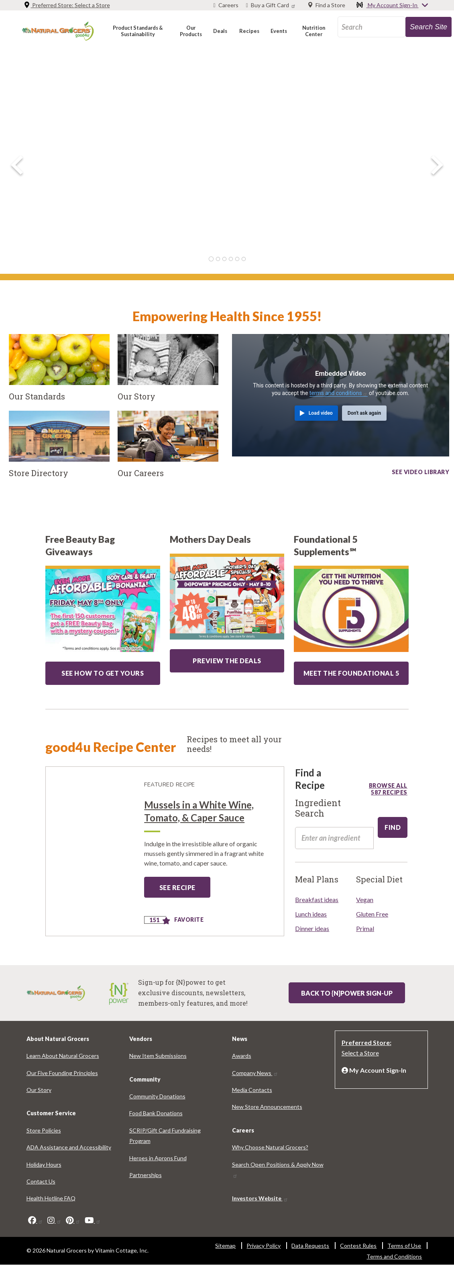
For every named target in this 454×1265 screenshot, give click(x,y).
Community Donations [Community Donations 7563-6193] (157, 1096)
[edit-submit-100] (392, 827)
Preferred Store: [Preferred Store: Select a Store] (67, 5)
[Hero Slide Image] (227, 162)
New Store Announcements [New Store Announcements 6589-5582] (267, 1106)
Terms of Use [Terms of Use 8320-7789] (404, 1245)
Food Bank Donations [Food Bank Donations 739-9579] (156, 1113)
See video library (421, 471)
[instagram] (54, 1220)
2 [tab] (218, 259)
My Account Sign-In (392, 6)
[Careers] (226, 5)
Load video (321, 413)
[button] (138, 31)
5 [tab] (237, 259)
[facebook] (35, 1220)
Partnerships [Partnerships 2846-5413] (145, 1174)
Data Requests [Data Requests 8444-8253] (310, 1245)
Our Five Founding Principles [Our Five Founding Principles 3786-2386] (62, 1072)
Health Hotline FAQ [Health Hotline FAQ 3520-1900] (50, 1198)
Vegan (364, 899)
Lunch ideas (311, 914)
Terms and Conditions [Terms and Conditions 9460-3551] (394, 1256)
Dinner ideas (312, 928)
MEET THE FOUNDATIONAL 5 (351, 673)
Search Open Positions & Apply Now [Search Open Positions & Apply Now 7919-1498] (278, 1170)
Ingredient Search (318, 808)
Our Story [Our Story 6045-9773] (38, 1089)
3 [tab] (224, 259)
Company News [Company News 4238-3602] (255, 1072)
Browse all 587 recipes (388, 785)
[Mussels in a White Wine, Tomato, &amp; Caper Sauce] (92, 851)
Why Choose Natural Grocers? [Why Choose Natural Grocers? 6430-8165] (270, 1147)
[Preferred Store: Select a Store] (381, 1047)
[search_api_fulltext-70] (371, 26)
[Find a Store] (326, 5)
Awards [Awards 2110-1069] (241, 1055)
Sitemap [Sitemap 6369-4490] (225, 1245)
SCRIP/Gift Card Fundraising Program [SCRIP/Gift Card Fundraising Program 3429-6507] (165, 1135)
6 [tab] (243, 259)
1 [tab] (211, 259)
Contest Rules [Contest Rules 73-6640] (358, 1245)
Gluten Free (372, 914)
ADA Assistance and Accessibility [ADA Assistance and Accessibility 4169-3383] (68, 1147)
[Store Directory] (59, 449)
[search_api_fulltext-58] (334, 838)
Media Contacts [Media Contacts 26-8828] (252, 1089)
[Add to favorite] (166, 921)
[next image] (437, 165)
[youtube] (92, 1220)
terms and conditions (338, 393)
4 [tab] (230, 259)
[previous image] (17, 165)
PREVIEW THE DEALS (227, 660)
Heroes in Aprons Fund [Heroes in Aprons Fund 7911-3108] (158, 1158)
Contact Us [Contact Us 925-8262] (40, 1181)
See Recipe (177, 887)
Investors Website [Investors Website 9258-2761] (260, 1198)
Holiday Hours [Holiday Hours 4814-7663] (43, 1164)
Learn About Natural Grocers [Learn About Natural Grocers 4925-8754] (62, 1055)
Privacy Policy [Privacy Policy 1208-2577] (263, 1245)
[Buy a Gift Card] (271, 5)
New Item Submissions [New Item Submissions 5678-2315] (158, 1055)
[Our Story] (168, 372)
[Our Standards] (59, 372)
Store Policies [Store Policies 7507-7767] (43, 1130)
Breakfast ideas (316, 899)
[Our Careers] (168, 449)
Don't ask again (364, 413)
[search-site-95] (428, 26)
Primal (365, 928)
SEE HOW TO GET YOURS (102, 673)
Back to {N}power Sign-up (347, 993)
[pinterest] (73, 1220)
